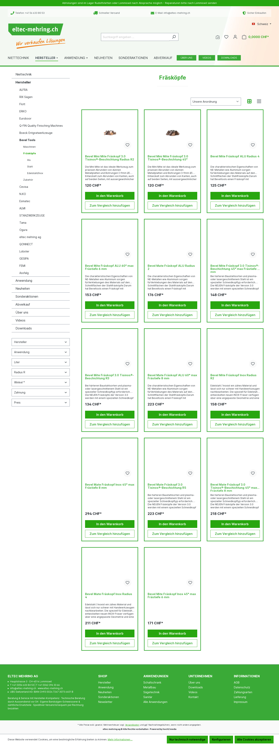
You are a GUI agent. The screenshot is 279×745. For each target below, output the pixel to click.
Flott (22, 104)
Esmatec (24, 201)
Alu (29, 160)
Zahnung (40, 392)
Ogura (23, 229)
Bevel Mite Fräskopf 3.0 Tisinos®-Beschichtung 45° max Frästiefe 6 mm (234, 268)
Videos (20, 320)
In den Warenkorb (109, 196)
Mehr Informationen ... (120, 739)
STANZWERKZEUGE (32, 215)
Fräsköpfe (29, 153)
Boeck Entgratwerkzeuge (36, 132)
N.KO (22, 194)
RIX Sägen (26, 97)
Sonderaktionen (27, 296)
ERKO (23, 111)
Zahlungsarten (243, 692)
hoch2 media (169, 729)
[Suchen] (173, 37)
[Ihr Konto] (235, 37)
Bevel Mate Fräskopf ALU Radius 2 (171, 267)
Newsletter (105, 701)
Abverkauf (23, 304)
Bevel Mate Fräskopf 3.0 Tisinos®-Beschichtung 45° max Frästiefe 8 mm (233, 487)
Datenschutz (242, 687)
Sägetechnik (151, 692)
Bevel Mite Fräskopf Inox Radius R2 (233, 377)
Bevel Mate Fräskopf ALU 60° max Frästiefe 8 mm (172, 377)
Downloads (24, 328)
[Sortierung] (216, 102)
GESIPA (24, 258)
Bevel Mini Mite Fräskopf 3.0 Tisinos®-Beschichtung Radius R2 (109, 158)
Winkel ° (40, 382)
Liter (40, 362)
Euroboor (25, 118)
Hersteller (23, 82)
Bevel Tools (27, 140)
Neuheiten (23, 288)
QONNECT (26, 244)
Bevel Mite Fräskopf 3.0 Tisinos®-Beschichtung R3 (109, 377)
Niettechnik (24, 74)
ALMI (22, 208)
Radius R (40, 372)
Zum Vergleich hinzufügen (110, 205)
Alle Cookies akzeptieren (254, 739)
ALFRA (23, 89)
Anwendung (24, 280)
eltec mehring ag (30, 237)
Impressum (240, 701)
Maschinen (29, 146)
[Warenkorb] (255, 37)
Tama (22, 222)
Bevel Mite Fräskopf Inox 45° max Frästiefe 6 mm (172, 596)
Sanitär (147, 697)
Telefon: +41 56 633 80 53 (28, 12)
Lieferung (240, 697)
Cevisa (23, 186)
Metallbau (149, 687)
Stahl (30, 166)
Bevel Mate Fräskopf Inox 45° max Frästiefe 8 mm (109, 486)
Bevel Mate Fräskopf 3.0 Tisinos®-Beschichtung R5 (167, 486)
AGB (236, 682)
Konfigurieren (221, 739)
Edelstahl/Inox (35, 173)
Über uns (22, 312)
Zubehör (28, 179)
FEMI (22, 265)
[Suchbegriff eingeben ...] (135, 37)
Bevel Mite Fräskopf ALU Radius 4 (234, 156)
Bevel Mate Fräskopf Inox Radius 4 (108, 596)
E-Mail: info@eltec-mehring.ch (170, 12)
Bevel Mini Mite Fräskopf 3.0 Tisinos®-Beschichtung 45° (168, 158)
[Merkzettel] (226, 37)
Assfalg (24, 273)
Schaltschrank (152, 682)
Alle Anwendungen (155, 701)
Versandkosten (132, 725)
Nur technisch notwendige (187, 739)
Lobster (24, 251)
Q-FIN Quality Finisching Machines (41, 125)
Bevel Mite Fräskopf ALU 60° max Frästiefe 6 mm (109, 267)
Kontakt (193, 697)
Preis (40, 402)
